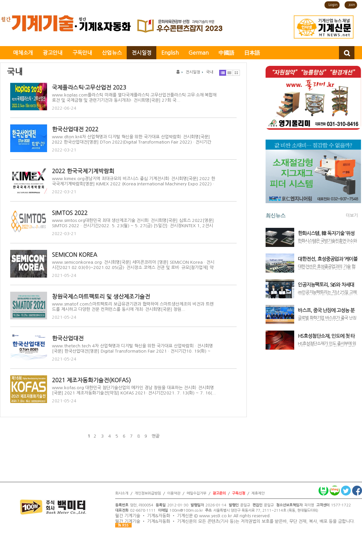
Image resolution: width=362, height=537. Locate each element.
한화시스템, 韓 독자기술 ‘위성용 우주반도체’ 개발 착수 (326, 233)
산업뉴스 (112, 52)
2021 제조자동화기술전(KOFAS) (91, 380)
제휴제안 (258, 493)
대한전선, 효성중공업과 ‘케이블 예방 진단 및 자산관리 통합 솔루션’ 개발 (327, 259)
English (170, 52)
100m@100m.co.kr (186, 510)
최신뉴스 (275, 215)
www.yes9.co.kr (215, 516)
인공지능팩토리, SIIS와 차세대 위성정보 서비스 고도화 (326, 284)
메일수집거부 (196, 493)
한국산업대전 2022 (75, 129)
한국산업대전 (68, 338)
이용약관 (173, 493)
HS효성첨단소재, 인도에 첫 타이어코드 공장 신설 (326, 336)
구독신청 (238, 493)
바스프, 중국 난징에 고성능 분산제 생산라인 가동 (326, 310)
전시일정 (141, 52)
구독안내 (82, 52)
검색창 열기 (346, 52)
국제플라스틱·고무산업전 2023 (89, 87)
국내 (209, 72)
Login (333, 5)
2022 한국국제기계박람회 (83, 171)
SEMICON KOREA (74, 254)
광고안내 (53, 52)
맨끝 (156, 436)
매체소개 (23, 52)
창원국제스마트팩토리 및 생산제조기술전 (101, 296)
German (199, 52)
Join (352, 5)
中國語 (226, 52)
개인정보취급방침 (148, 493)
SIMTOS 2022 (70, 213)
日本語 (252, 52)
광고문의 (219, 493)
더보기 (352, 215)
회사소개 (121, 493)
